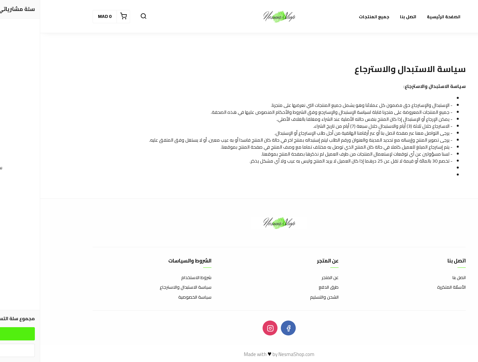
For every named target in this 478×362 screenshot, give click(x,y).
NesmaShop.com (256, 354)
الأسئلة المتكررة (411, 287)
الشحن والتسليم (284, 297)
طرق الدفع (288, 287)
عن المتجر (289, 277)
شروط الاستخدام (156, 277)
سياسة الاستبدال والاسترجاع (145, 287)
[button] (103, 16)
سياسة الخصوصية (154, 297)
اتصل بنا (419, 277)
